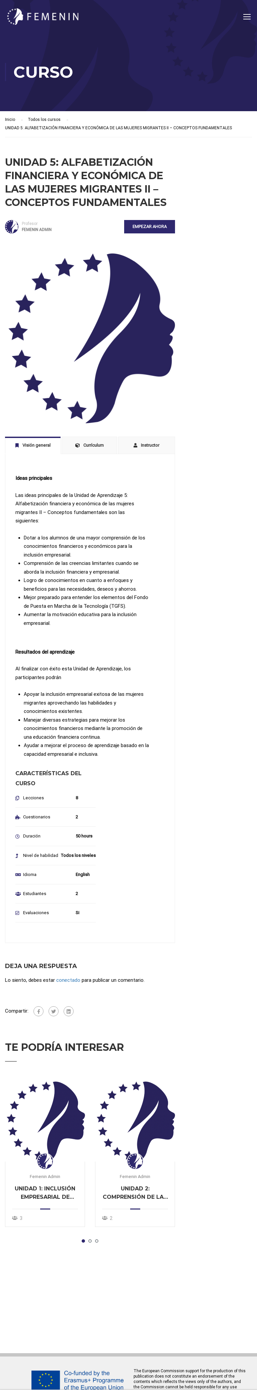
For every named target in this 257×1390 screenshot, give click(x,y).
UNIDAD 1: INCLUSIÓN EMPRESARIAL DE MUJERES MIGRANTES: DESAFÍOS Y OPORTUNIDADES (45, 1194)
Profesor (29, 224)
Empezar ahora (150, 226)
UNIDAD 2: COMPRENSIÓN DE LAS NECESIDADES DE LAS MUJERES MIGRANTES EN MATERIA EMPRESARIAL (135, 1194)
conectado (68, 980)
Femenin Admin (45, 1177)
